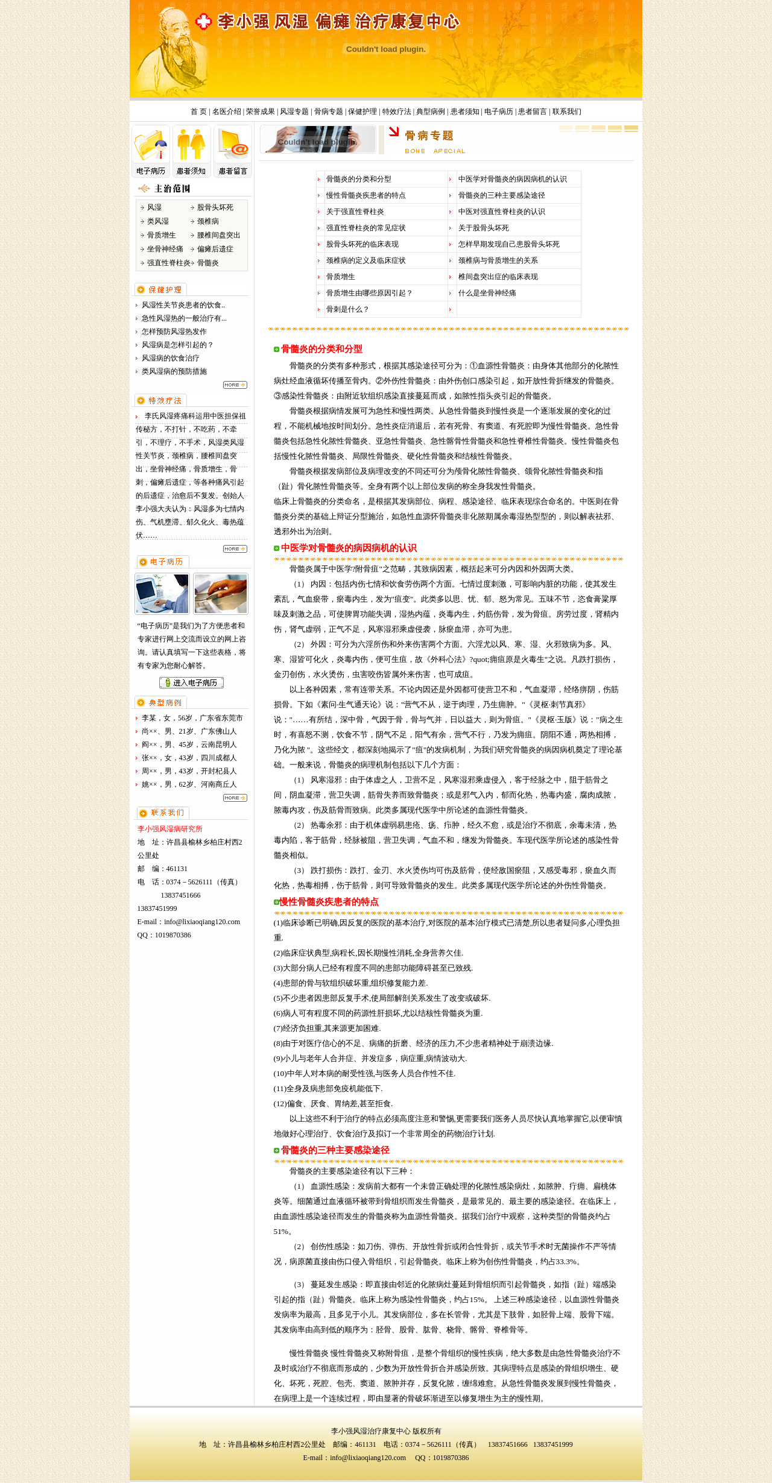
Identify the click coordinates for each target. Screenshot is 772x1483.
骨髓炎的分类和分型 (358, 179)
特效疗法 (396, 111)
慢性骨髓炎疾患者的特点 (366, 195)
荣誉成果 (260, 111)
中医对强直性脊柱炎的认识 (501, 211)
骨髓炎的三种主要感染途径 (501, 195)
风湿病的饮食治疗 (171, 358)
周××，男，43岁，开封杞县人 (189, 771)
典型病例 (430, 111)
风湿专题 (294, 111)
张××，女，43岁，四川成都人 (189, 758)
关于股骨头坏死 (483, 228)
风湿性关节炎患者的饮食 (181, 305)
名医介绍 (226, 111)
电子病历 (498, 111)
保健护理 (362, 111)
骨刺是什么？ (348, 309)
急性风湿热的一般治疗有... (184, 318)
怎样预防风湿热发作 (174, 331)
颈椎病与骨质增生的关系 (498, 260)
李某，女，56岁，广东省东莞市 (192, 718)
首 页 (199, 111)
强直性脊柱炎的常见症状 (366, 228)
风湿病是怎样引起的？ (178, 345)
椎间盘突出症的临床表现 (498, 276)
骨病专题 (328, 111)
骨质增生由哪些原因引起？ (369, 293)
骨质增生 (340, 276)
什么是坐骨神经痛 (487, 293)
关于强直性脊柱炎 (355, 211)
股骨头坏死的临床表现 (362, 244)
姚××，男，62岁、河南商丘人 (189, 784)
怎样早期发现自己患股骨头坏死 (509, 244)
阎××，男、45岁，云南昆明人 (189, 744)
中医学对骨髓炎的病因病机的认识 (512, 179)
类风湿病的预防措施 (174, 371)
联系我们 (566, 111)
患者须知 (465, 111)
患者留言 (532, 111)
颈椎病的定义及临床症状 (366, 260)
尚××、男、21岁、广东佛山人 (189, 731)
